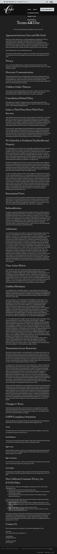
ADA (53, 552)
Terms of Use (47, 552)
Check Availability (47, 9)
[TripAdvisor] (52, 2)
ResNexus (50, 548)
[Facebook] (48, 2)
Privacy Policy (40, 552)
